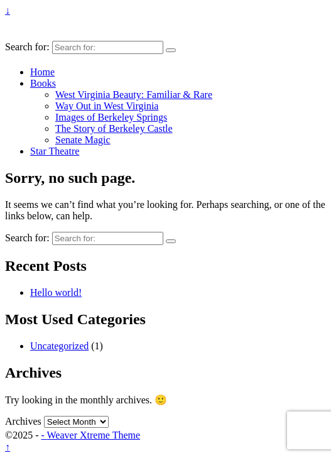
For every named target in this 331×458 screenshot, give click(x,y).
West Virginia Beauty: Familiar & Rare (133, 94)
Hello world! (56, 292)
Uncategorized (59, 346)
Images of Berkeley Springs (111, 117)
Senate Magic (83, 139)
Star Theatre (54, 151)
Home (42, 72)
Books (43, 83)
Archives (23, 421)
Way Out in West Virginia (106, 106)
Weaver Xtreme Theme (94, 435)
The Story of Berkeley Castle (114, 128)
